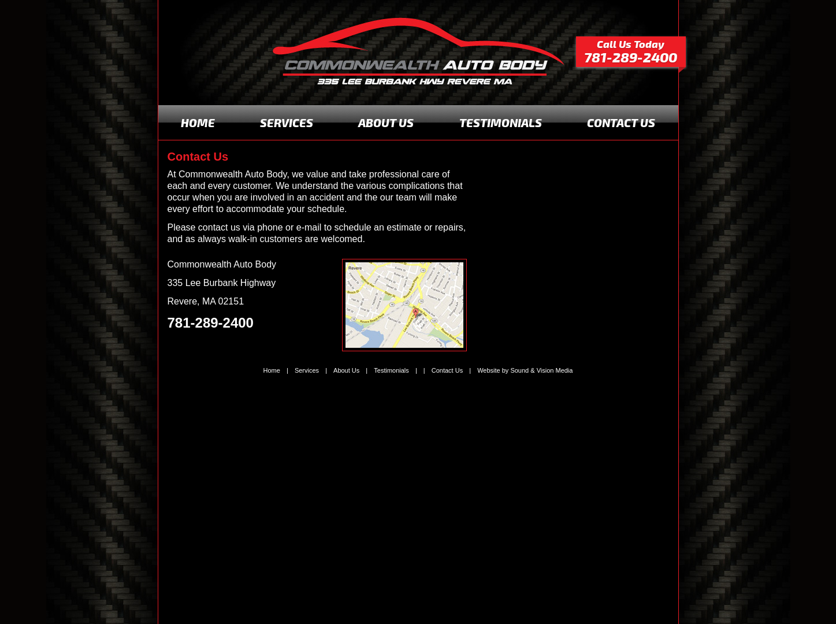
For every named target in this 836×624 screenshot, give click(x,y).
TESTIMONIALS (500, 122)
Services (307, 370)
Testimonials (391, 370)
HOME (198, 122)
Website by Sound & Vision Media (525, 370)
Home (271, 370)
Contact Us (447, 370)
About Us (346, 370)
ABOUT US (386, 122)
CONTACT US (621, 122)
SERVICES (286, 122)
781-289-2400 (211, 322)
